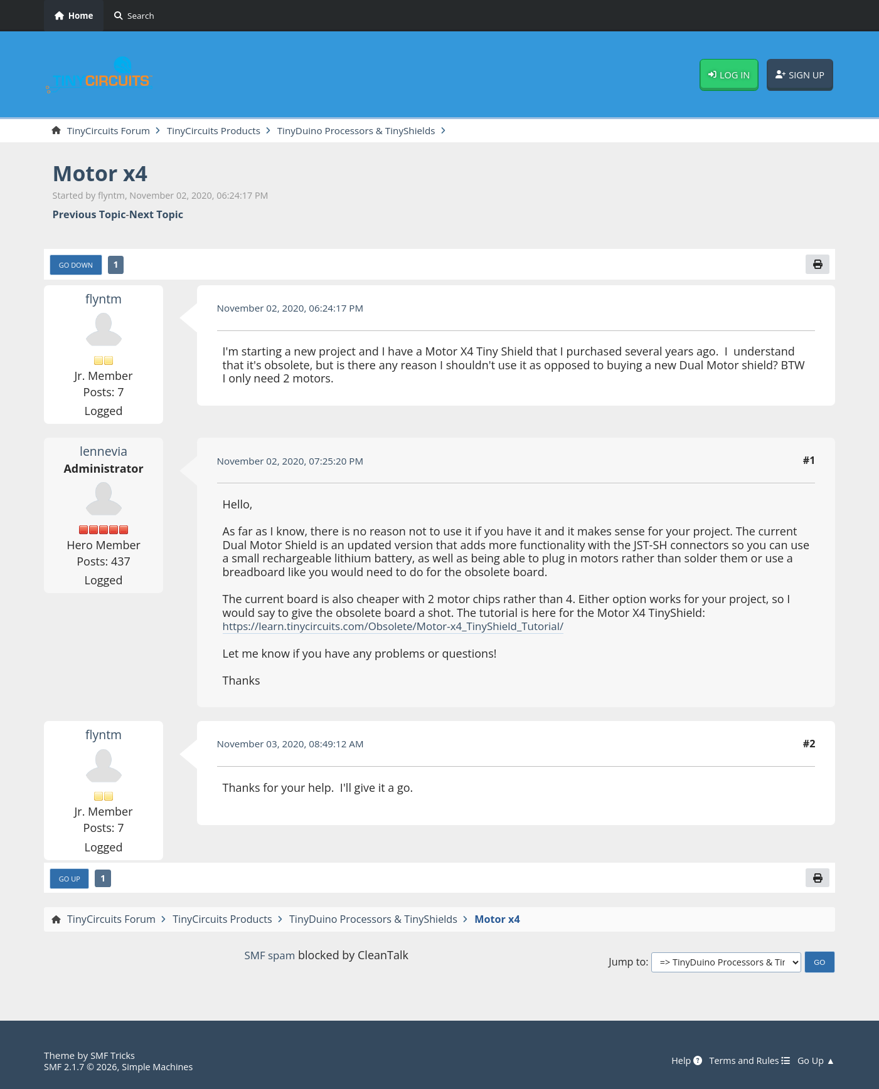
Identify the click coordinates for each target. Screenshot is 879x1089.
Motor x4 (103, 174)
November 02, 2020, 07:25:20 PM (295, 463)
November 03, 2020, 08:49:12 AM (295, 746)
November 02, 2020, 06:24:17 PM (295, 310)
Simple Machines (164, 1066)
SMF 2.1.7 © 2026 (83, 1066)
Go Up (71, 881)
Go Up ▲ (815, 1060)
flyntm (103, 300)
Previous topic (89, 215)
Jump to (627, 965)
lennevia (103, 453)
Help (678, 1060)
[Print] (816, 266)
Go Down (78, 266)
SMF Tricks (113, 1055)
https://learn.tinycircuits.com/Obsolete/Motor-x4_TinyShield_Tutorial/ (404, 628)
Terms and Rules (744, 1060)
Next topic (156, 215)
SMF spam (270, 958)
